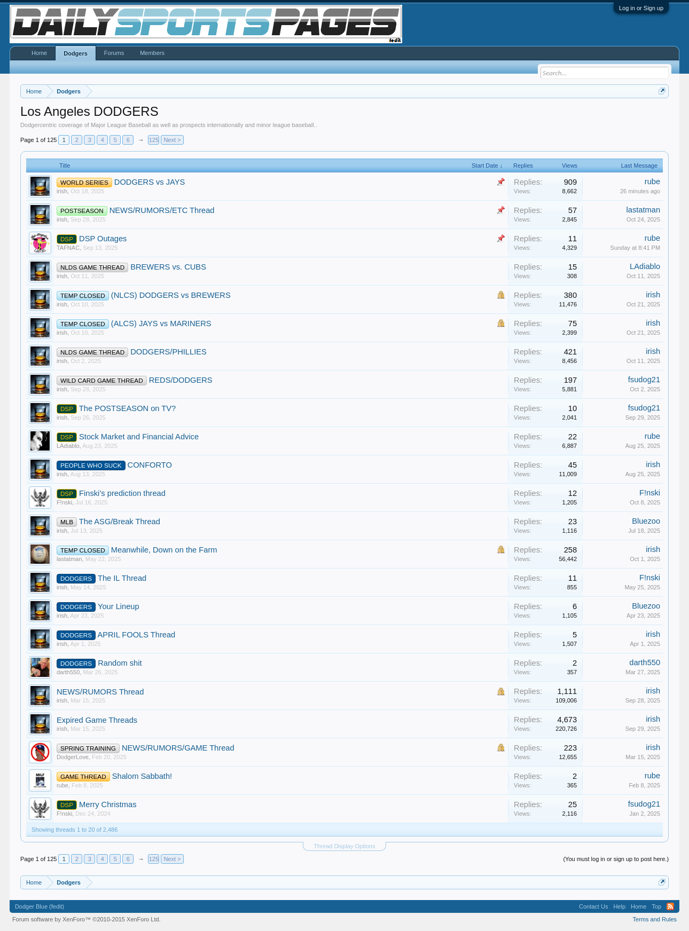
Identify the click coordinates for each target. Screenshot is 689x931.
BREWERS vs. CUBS (168, 267)
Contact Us (593, 906)
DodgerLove (73, 757)
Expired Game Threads (97, 720)
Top (656, 906)
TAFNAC (68, 247)
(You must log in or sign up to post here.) (616, 859)
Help (619, 906)
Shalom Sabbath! (142, 776)
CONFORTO (150, 465)
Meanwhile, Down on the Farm (164, 550)
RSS (670, 906)
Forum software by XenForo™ (86, 919)
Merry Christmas (107, 804)
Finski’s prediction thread (122, 493)
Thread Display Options (344, 846)
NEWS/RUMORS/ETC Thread (162, 210)
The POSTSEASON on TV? (127, 408)
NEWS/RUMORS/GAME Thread (178, 748)
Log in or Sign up (641, 8)
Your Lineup (118, 606)
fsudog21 (644, 379)
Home (39, 53)
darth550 (68, 672)
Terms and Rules (655, 919)
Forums (114, 53)
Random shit (120, 663)
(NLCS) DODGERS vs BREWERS (171, 295)
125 (154, 140)
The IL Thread (122, 578)
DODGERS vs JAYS (149, 182)
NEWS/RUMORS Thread (100, 692)
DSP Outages (103, 238)
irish (62, 191)
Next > (172, 140)
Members (152, 53)
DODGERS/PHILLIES (168, 352)
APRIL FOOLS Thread (136, 634)
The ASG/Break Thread (119, 521)
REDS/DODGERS (181, 380)
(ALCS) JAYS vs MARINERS (161, 323)
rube (652, 181)
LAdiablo (645, 266)
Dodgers (76, 53)
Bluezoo (646, 521)
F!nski (64, 502)
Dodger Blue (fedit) (39, 906)
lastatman (644, 210)
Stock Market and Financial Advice (139, 436)
